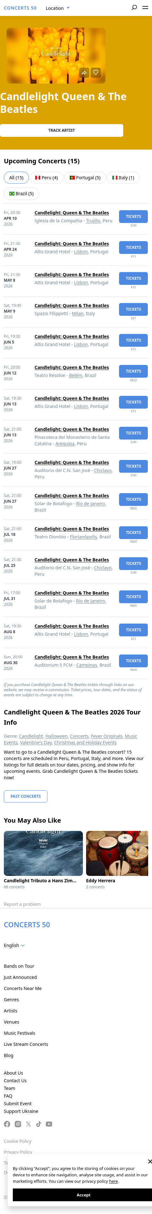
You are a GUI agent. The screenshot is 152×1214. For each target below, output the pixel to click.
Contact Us (15, 1080)
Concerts (79, 736)
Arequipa (65, 443)
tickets (133, 216)
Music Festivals (19, 1033)
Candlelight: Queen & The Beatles (72, 213)
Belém (75, 375)
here (113, 1181)
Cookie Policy (17, 1141)
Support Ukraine (21, 1111)
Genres (11, 999)
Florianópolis (83, 537)
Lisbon (81, 251)
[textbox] (15, 945)
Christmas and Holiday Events (85, 742)
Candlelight (31, 736)
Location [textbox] (55, 8)
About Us (13, 1073)
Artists (10, 1011)
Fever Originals (107, 736)
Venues (11, 1022)
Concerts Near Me (23, 988)
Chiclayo (103, 470)
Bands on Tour (19, 966)
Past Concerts (26, 796)
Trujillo (93, 221)
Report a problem (22, 904)
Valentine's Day (36, 742)
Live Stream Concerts (26, 1044)
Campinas (86, 665)
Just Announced (20, 977)
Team (9, 1088)
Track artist (61, 130)
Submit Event (18, 1103)
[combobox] (58, 8)
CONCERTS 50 (20, 8)
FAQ (8, 1096)
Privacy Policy (18, 1152)
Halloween (56, 736)
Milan (77, 313)
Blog (8, 1055)
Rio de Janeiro (90, 503)
